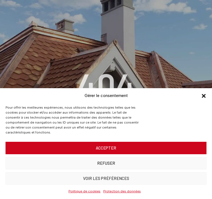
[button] (203, 96)
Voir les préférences (106, 178)
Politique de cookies (84, 191)
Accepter (106, 147)
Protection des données (122, 191)
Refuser (106, 163)
